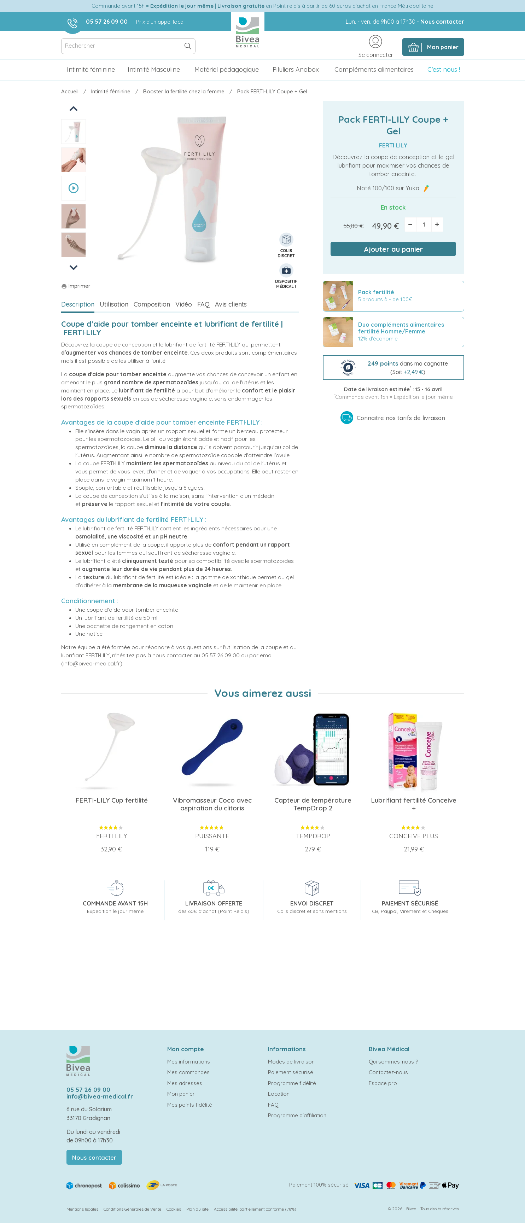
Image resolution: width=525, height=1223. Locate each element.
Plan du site (197, 1209)
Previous (74, 108)
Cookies (174, 1209)
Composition (152, 304)
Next (73, 267)
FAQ (203, 304)
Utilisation (114, 304)
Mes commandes (188, 1072)
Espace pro (383, 1083)
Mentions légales (82, 1209)
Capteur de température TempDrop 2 (312, 804)
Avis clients (231, 304)
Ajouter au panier (393, 249)
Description (77, 304)
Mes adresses (184, 1083)
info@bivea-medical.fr (91, 663)
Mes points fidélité (189, 1104)
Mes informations (188, 1061)
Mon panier (181, 1093)
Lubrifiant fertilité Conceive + (413, 804)
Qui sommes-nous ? (393, 1061)
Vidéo (183, 304)
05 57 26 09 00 (107, 21)
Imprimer (76, 286)
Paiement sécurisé (290, 1072)
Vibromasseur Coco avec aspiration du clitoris (212, 804)
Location (279, 1093)
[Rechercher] (128, 46)
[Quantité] (423, 224)
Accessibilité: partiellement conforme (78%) (255, 1209)
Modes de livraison (291, 1061)
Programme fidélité (292, 1083)
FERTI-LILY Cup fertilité (111, 800)
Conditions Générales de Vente (132, 1209)
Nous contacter (442, 21)
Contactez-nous (388, 1072)
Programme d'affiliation (297, 1115)
